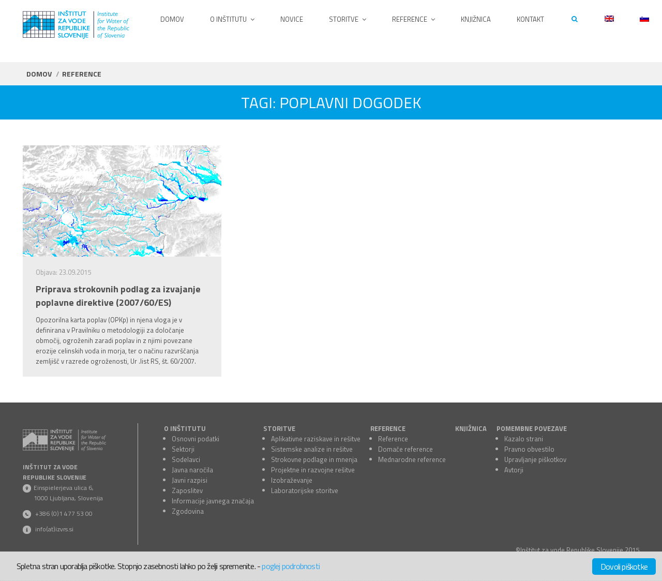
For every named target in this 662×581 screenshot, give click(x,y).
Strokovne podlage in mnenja (314, 459)
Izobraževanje (291, 480)
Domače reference (405, 449)
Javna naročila (192, 470)
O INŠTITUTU (185, 428)
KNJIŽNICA (471, 428)
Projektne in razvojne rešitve (313, 470)
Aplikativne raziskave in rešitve (315, 439)
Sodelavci (186, 459)
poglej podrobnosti (291, 566)
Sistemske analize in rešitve (312, 449)
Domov (39, 73)
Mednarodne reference (412, 459)
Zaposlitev (187, 490)
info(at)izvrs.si (54, 529)
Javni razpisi (189, 480)
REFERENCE (387, 428)
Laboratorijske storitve (304, 490)
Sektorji (183, 449)
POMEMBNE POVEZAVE (531, 428)
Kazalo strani (523, 439)
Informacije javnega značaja (213, 501)
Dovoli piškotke (624, 566)
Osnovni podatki (195, 439)
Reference (393, 439)
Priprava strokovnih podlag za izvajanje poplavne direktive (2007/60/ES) (118, 295)
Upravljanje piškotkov (535, 459)
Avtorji (513, 470)
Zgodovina (188, 511)
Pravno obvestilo (529, 449)
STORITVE (279, 428)
